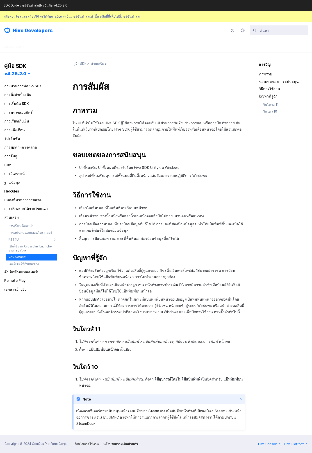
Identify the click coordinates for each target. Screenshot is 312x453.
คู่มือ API (94, 46)
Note (86, 399)
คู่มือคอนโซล (69, 46)
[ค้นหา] (279, 30)
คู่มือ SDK (42, 46)
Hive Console (269, 444)
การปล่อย (118, 46)
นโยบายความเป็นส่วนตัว (120, 444)
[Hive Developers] (7, 30)
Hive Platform (295, 444)
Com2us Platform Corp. (49, 444)
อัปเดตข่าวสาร (14, 46)
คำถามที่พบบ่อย (146, 46)
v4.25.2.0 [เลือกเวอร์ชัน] (15, 73)
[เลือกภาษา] (243, 30)
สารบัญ (265, 64)
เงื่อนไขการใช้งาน (86, 444)
